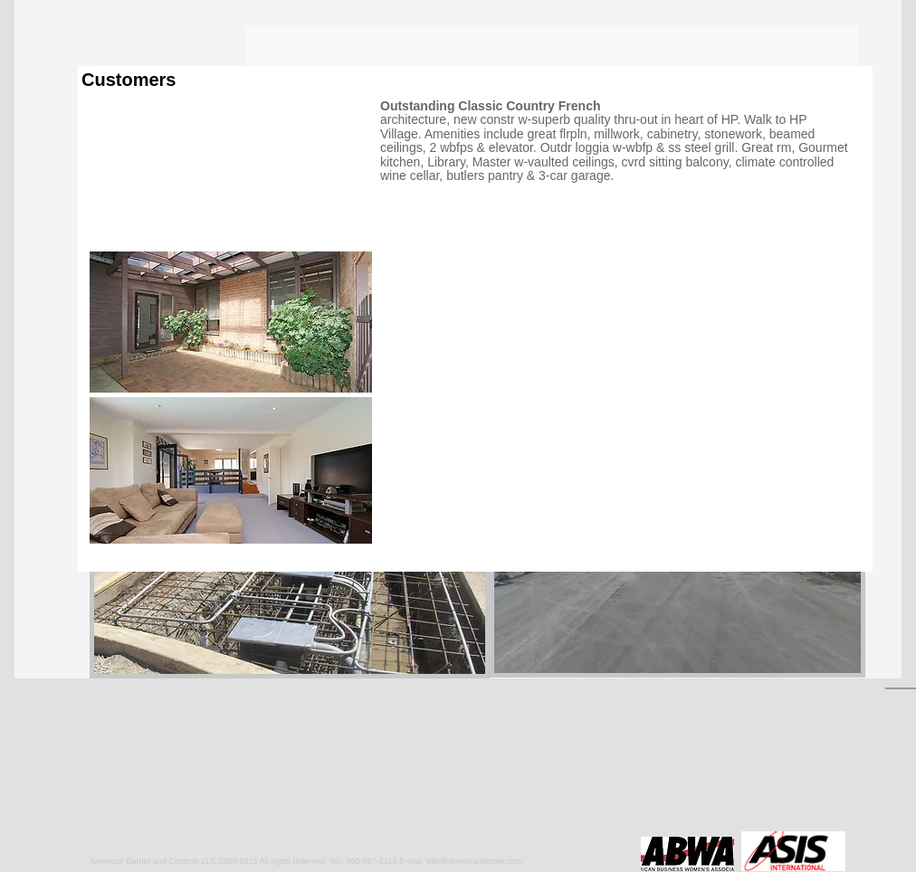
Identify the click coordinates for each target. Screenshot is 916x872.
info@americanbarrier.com (475, 861)
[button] (290, 572)
